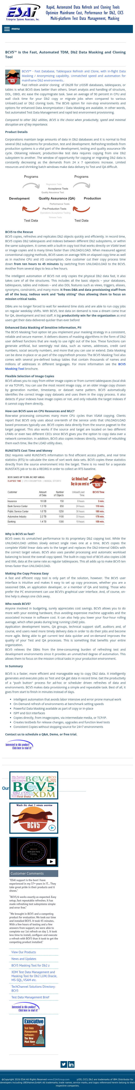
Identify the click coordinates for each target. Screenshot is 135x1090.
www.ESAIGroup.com (58, 1079)
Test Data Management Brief (30, 997)
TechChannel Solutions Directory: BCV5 (33, 989)
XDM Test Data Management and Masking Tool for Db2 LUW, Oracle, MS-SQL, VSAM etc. (34, 976)
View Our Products (23, 952)
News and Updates (23, 959)
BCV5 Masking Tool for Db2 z (30, 965)
